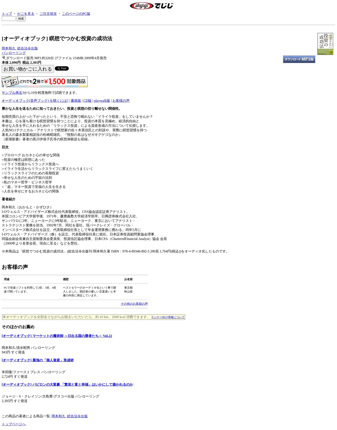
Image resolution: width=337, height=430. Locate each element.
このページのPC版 (76, 13)
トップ (7, 13)
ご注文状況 (48, 13)
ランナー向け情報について (168, 317)
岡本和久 (8, 48)
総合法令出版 (27, 48)
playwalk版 (102, 100)
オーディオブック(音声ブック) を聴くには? (35, 100)
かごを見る (25, 13)
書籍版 (76, 100)
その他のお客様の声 (134, 303)
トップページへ (14, 424)
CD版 (87, 100)
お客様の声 (121, 100)
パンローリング (14, 53)
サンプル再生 (12, 92)
